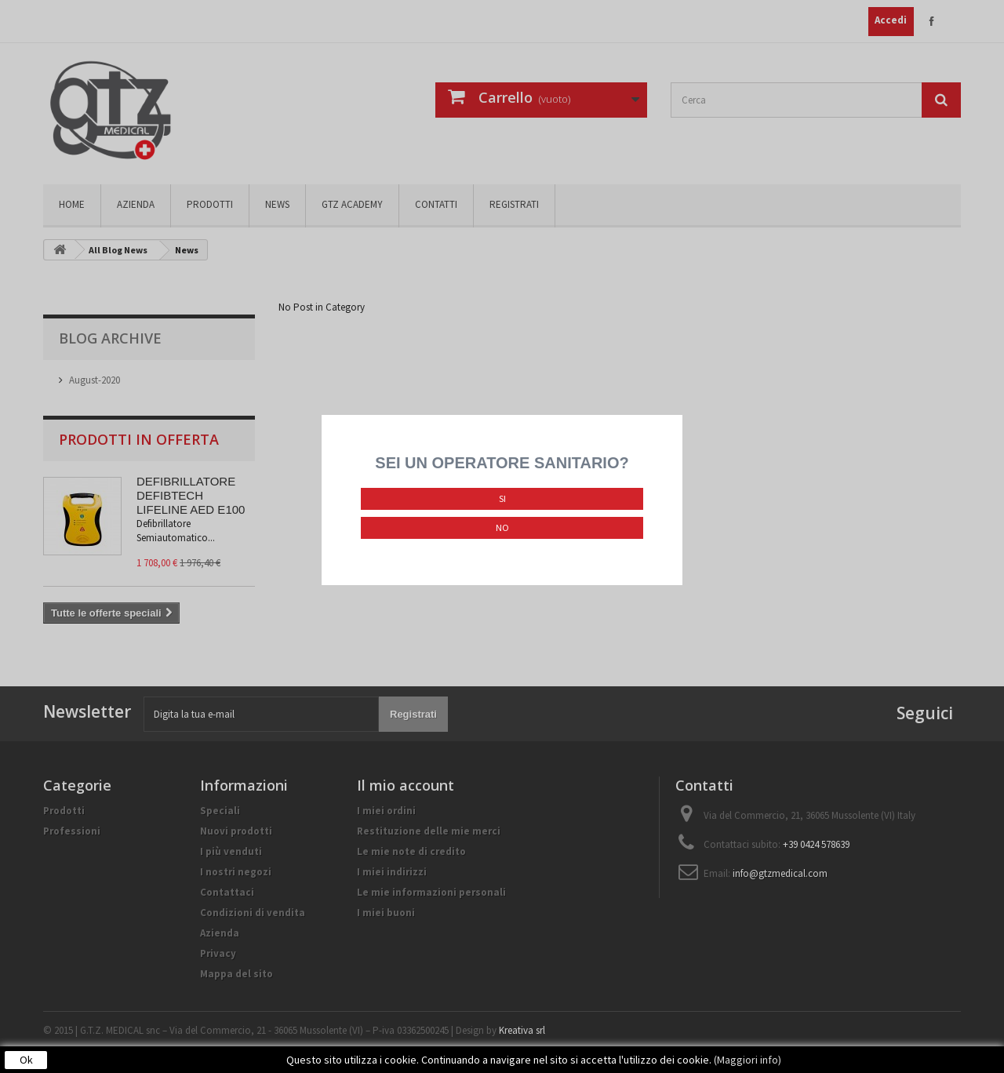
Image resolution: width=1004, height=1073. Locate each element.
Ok (26, 1060)
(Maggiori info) (747, 1060)
